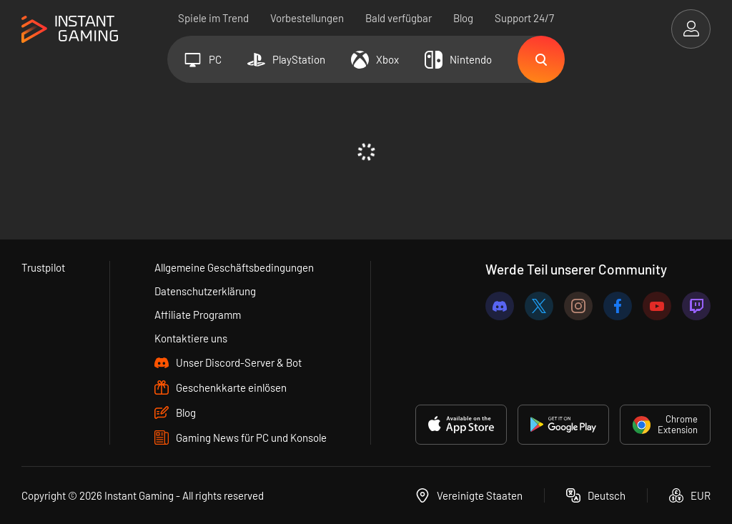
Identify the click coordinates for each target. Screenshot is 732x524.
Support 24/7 (524, 17)
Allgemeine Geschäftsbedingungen (234, 267)
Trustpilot (43, 267)
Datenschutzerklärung (205, 291)
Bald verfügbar (398, 17)
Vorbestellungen (307, 17)
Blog (463, 17)
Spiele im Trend (213, 17)
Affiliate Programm (197, 314)
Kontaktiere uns (190, 338)
